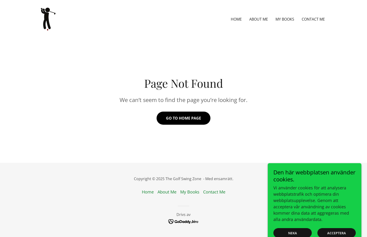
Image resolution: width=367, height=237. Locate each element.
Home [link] (236, 19)
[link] (47, 19)
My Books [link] (284, 19)
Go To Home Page (183, 118)
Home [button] (148, 192)
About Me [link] (258, 19)
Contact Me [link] (313, 19)
